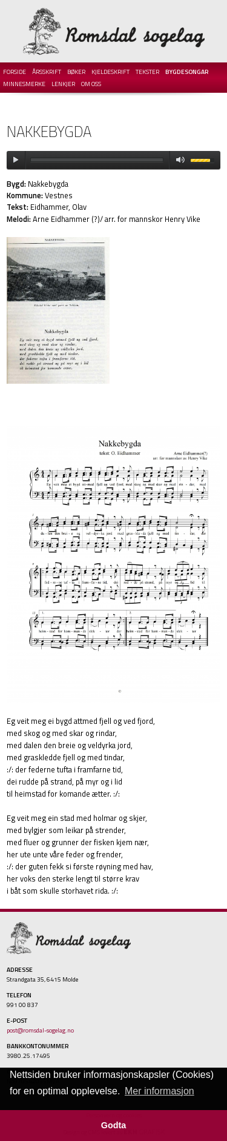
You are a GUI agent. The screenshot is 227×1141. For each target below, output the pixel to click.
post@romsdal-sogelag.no (40, 1030)
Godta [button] (114, 1125)
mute (178, 160)
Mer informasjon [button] (159, 1091)
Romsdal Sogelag (114, 31)
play (16, 160)
